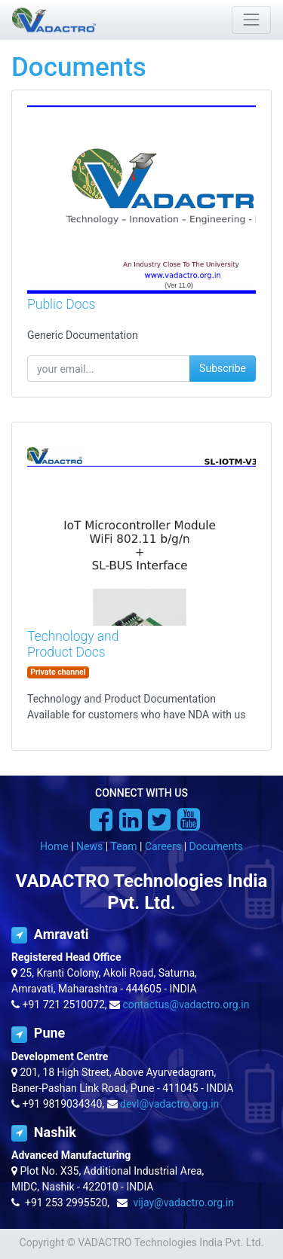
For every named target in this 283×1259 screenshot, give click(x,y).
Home (54, 846)
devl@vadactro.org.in (169, 1104)
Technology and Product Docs (72, 644)
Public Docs (61, 304)
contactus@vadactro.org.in (186, 1004)
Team (124, 846)
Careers (163, 846)
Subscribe (222, 368)
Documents (216, 846)
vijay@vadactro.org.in (183, 1203)
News (89, 846)
